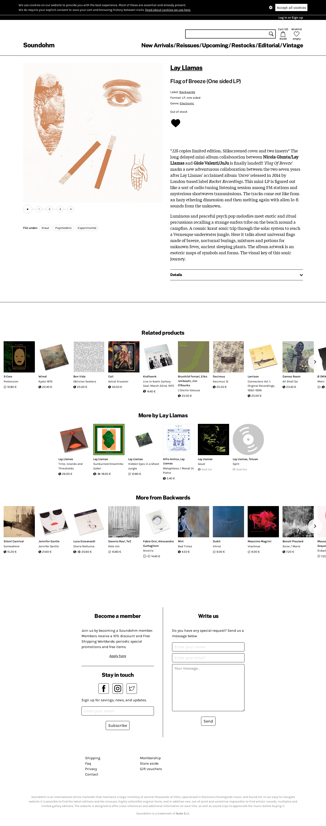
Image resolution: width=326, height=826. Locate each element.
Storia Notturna (83, 546)
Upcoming (215, 45)
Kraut (45, 228)
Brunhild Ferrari (189, 376)
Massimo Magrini (259, 541)
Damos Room (291, 376)
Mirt (181, 541)
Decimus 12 (220, 381)
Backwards (187, 92)
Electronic (187, 103)
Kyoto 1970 (45, 381)
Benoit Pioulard (293, 541)
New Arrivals (157, 45)
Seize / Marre (291, 546)
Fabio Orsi (150, 541)
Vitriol (217, 546)
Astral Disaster (118, 381)
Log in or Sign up (290, 17)
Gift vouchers (151, 769)
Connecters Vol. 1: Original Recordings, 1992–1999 (261, 386)
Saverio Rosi (116, 541)
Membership (150, 758)
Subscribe (117, 725)
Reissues (187, 45)
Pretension (11, 381)
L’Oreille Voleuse (189, 390)
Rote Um (114, 546)
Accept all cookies (291, 7)
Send (208, 721)
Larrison (253, 376)
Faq (88, 763)
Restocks (243, 45)
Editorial (269, 45)
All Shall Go (290, 381)
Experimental (87, 228)
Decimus (219, 376)
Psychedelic (63, 228)
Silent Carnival (14, 541)
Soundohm (38, 45)
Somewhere (11, 546)
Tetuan (253, 459)
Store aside (149, 763)
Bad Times (185, 546)
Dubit (217, 541)
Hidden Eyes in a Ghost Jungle (143, 466)
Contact (91, 774)
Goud (201, 464)
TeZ (128, 541)
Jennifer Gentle (49, 541)
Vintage (293, 45)
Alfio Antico (171, 459)
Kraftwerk (150, 376)
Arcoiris (148, 550)
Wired (42, 376)
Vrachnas (254, 546)
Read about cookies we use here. (168, 10)
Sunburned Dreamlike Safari (108, 466)
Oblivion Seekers (84, 381)
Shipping (92, 758)
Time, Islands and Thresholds (70, 466)
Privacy (91, 769)
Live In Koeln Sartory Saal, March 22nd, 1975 (158, 384)
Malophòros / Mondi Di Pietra (178, 471)
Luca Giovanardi (84, 541)
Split (236, 464)
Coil (110, 376)
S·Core (8, 376)
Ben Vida (79, 376)
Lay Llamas (186, 67)
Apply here (117, 656)
